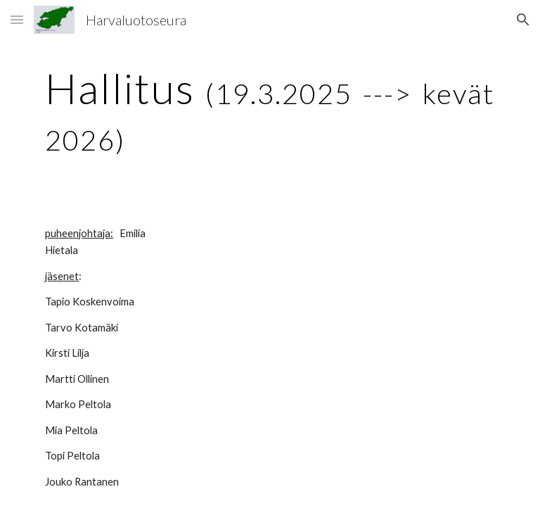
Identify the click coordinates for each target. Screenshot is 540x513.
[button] (17, 19)
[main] (269, 111)
